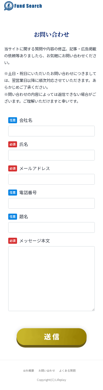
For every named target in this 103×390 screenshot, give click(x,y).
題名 (23, 216)
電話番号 (28, 192)
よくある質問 (67, 370)
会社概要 (28, 370)
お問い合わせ (46, 370)
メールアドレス (34, 168)
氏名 (23, 144)
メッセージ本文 (34, 240)
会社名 (25, 120)
